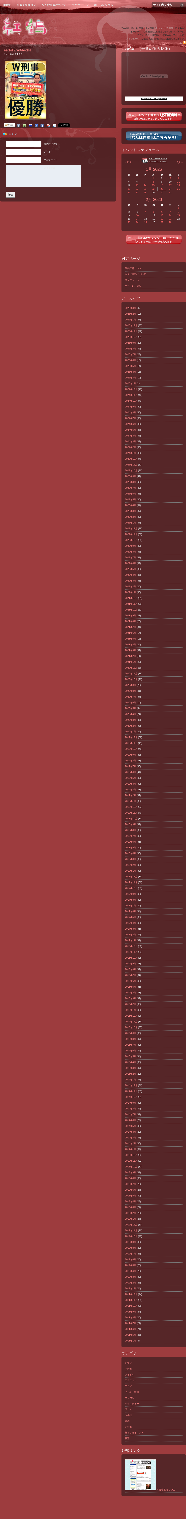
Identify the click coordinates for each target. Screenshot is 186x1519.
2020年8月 (130, 691)
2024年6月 (130, 424)
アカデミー (131, 1380)
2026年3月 (130, 308)
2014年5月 (130, 1126)
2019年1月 (130, 801)
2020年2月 (130, 725)
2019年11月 (131, 743)
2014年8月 (130, 1108)
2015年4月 (130, 1062)
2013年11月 (131, 1161)
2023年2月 (130, 517)
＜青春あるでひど (150, 1489)
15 (153, 185)
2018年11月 (131, 812)
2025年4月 (130, 372)
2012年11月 (131, 1230)
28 (145, 192)
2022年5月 (130, 569)
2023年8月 (130, 482)
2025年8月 (130, 348)
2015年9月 (130, 1033)
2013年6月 (130, 1190)
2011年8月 (130, 1317)
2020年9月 (130, 685)
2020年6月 (130, 702)
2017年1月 (130, 940)
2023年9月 (130, 476)
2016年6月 (130, 981)
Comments (49, 168)
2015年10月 (131, 1027)
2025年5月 (130, 366)
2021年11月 (131, 604)
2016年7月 (130, 975)
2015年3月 (130, 1068)
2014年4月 (130, 1131)
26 (129, 192)
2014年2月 (130, 1143)
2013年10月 (131, 1166)
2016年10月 (131, 957)
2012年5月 (130, 1265)
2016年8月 (130, 969)
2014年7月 (130, 1114)
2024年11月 (131, 395)
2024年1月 (130, 453)
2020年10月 (131, 679)
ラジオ (128, 1409)
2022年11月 (131, 534)
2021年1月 (130, 662)
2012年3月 (130, 1277)
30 (161, 192)
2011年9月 (130, 1311)
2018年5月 (130, 847)
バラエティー (132, 1403)
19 (129, 189)
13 (137, 185)
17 (170, 185)
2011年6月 (130, 1329)
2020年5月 (130, 708)
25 (178, 189)
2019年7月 (130, 766)
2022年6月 (130, 563)
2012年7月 (130, 1253)
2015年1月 (130, 1079)
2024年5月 (130, 430)
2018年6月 (130, 841)
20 (137, 189)
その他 (128, 1368)
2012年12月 (131, 1224)
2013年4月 (130, 1201)
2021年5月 (130, 638)
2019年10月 (131, 749)
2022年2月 (130, 586)
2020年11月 (131, 673)
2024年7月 (130, 418)
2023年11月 (131, 464)
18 (178, 185)
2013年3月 (130, 1207)
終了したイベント (134, 1432)
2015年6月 (130, 1050)
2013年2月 (130, 1213)
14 (145, 185)
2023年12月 (131, 459)
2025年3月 (130, 377)
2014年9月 (130, 1102)
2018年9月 (130, 824)
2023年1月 (130, 522)
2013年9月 (130, 1172)
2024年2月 (130, 447)
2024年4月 (130, 435)
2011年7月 (130, 1323)
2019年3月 (130, 789)
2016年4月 (130, 992)
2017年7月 (130, 905)
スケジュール (80, 5)
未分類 (128, 1426)
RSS (182, 43)
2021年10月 (131, 609)
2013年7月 (130, 1184)
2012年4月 (130, 1271)
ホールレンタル (103, 5)
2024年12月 (131, 389)
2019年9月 (130, 754)
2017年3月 (130, 928)
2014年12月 (131, 1085)
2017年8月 (130, 899)
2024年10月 (131, 401)
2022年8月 (130, 551)
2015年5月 (130, 1056)
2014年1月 (130, 1149)
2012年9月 (130, 1242)
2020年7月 (130, 696)
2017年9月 (130, 894)
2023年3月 (130, 511)
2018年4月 (130, 853)
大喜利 (128, 1415)
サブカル (129, 1397)
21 (145, 189)
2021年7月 (130, 627)
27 (137, 192)
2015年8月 (130, 1039)
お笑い (128, 1363)
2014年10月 (131, 1097)
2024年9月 (130, 406)
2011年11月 (131, 1300)
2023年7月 (130, 488)
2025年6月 (130, 360)
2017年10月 (131, 888)
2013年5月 (130, 1195)
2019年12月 (131, 737)
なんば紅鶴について (54, 5)
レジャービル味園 (164, 28)
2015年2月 (130, 1073)
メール (47, 152)
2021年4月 (130, 644)
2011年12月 (131, 1294)
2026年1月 (130, 319)
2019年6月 (130, 772)
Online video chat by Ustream (154, 98)
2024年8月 (130, 412)
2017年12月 (131, 876)
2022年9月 (130, 546)
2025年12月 (131, 325)
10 (137, 215)
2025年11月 (131, 331)
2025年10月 (131, 337)
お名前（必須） (52, 144)
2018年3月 (130, 859)
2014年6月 (130, 1120)
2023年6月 (130, 493)
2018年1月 (130, 870)
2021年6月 (130, 633)
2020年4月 (130, 714)
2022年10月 (131, 540)
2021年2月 (130, 656)
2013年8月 (130, 1178)
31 (170, 192)
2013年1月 (130, 1219)
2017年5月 (130, 917)
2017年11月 (131, 882)
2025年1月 (130, 383)
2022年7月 (130, 557)
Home (7, 5)
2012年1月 (130, 1288)
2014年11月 (131, 1091)
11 (178, 181)
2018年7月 (130, 836)
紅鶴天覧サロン (26, 5)
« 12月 (128, 162)
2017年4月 (130, 923)
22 (153, 189)
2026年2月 (130, 314)
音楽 (127, 1438)
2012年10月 (131, 1236)
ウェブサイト (51, 160)
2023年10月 (131, 470)
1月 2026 (154, 169)
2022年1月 (130, 592)
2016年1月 (130, 1010)
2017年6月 (130, 911)
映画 (127, 1421)
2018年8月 (130, 830)
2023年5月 (130, 499)
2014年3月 (130, 1137)
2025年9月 (130, 343)
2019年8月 (130, 760)
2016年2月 (130, 1004)
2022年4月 (130, 575)
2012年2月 (130, 1282)
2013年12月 (131, 1155)
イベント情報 (132, 1392)
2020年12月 (131, 667)
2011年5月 (130, 1335)
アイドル (129, 1374)
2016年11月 (131, 952)
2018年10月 (131, 818)
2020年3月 (130, 720)
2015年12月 (131, 1015)
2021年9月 (130, 615)
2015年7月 (130, 1044)
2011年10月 (131, 1306)
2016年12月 (131, 946)
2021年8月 (130, 621)
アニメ (128, 1386)
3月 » (180, 162)
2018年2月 (130, 865)
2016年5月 (130, 986)
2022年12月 (131, 528)
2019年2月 (130, 795)
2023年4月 (130, 505)
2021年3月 (130, 650)
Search (182, 5)
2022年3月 (130, 580)
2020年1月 (130, 731)
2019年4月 (130, 783)
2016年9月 (130, 963)
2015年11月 (131, 1021)
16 (161, 185)
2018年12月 (131, 807)
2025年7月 (130, 354)
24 (170, 189)
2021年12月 (131, 598)
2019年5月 (130, 778)
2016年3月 (130, 998)
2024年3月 (130, 441)
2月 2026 (154, 199)
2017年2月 (130, 934)
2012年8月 (130, 1248)
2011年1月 (130, 1340)
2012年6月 (130, 1259)
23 (161, 189)
